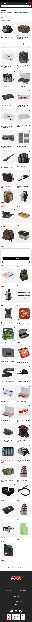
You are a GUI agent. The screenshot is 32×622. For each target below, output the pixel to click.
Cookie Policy (15, 254)
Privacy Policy (22, 253)
